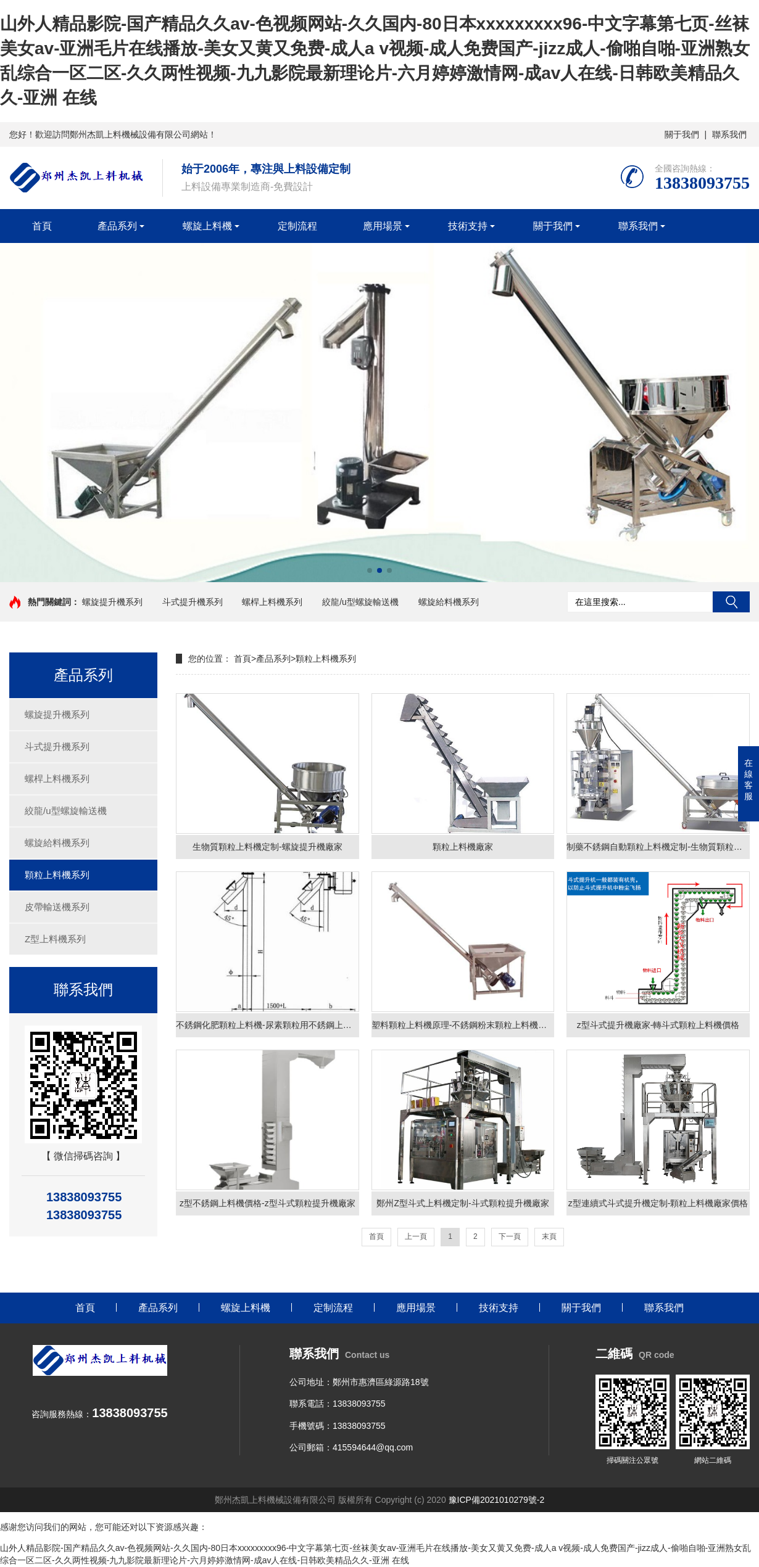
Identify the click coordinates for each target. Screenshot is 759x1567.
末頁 (549, 1237)
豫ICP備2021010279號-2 (497, 1500)
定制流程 (297, 226)
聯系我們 (729, 134)
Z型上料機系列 (55, 939)
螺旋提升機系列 (112, 602)
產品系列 (117, 226)
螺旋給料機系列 (448, 602)
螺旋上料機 (207, 226)
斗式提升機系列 (192, 602)
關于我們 (682, 134)
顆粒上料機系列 (57, 875)
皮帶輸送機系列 (57, 907)
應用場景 (382, 226)
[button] (369, 570)
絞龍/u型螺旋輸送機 (360, 602)
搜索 (731, 601)
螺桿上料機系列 (272, 602)
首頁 (42, 226)
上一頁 (416, 1237)
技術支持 (467, 226)
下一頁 (510, 1237)
